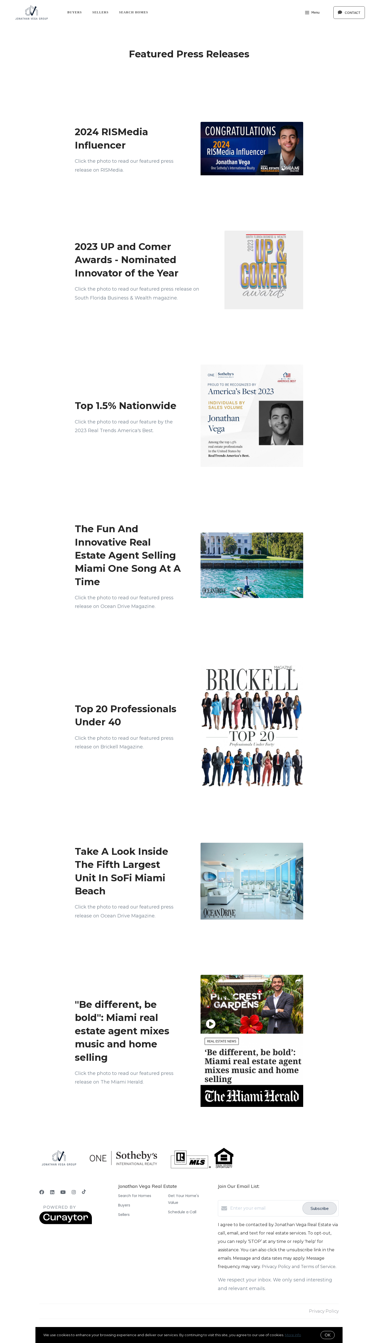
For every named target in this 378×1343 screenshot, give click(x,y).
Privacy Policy (324, 1311)
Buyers (74, 12)
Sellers (100, 12)
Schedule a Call (182, 1212)
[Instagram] (74, 1192)
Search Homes (133, 12)
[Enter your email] (265, 1208)
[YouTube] (63, 1192)
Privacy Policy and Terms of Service (298, 1266)
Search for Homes (134, 1195)
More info (293, 1335)
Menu (312, 13)
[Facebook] (41, 1192)
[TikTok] (84, 1192)
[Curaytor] (65, 1222)
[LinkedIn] (52, 1192)
